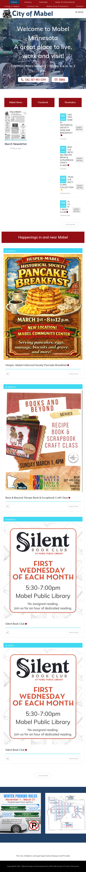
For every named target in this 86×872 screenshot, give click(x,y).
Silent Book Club (15, 623)
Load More (70, 224)
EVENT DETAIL (79, 128)
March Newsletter (16, 144)
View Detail (74, 374)
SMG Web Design (55, 866)
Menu (81, 12)
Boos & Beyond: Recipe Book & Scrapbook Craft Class (66, 156)
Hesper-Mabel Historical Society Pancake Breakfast (66, 123)
